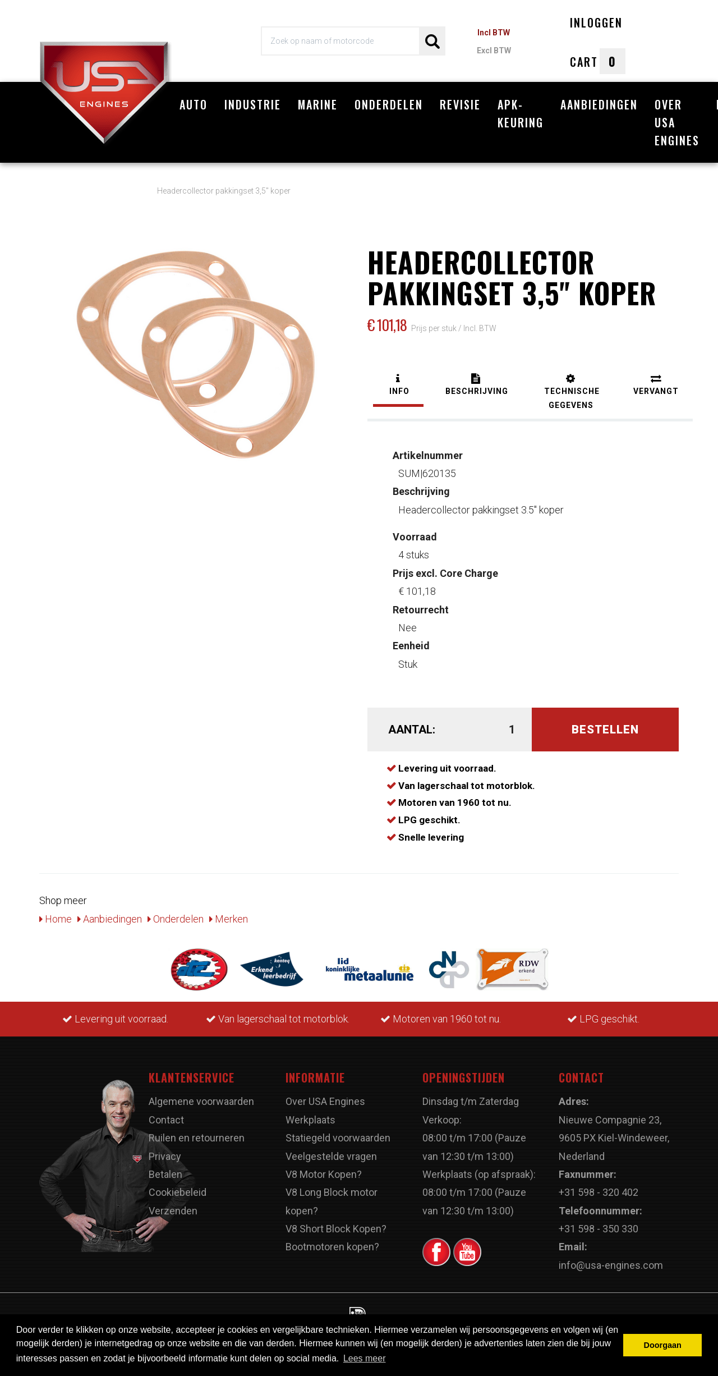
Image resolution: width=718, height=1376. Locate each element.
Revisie (460, 104)
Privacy (165, 1150)
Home (55, 913)
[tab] (398, 380)
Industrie (252, 104)
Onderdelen (389, 104)
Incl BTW (493, 32)
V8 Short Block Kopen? (336, 1223)
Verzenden (173, 1204)
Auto (194, 104)
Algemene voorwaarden (201, 1096)
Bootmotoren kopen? (332, 1241)
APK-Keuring (521, 113)
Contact (166, 1114)
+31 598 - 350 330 (598, 1223)
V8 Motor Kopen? (324, 1169)
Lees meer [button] (364, 1358)
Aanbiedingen (599, 104)
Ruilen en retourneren (197, 1132)
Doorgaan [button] (663, 1345)
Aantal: (411, 724)
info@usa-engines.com (611, 1259)
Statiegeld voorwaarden (338, 1132)
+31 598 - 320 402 (598, 1186)
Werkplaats (310, 1114)
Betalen (165, 1169)
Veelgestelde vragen (331, 1150)
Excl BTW (494, 50)
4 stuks (415, 540)
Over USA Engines (677, 122)
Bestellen (605, 724)
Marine (318, 104)
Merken (228, 913)
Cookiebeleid (177, 1186)
